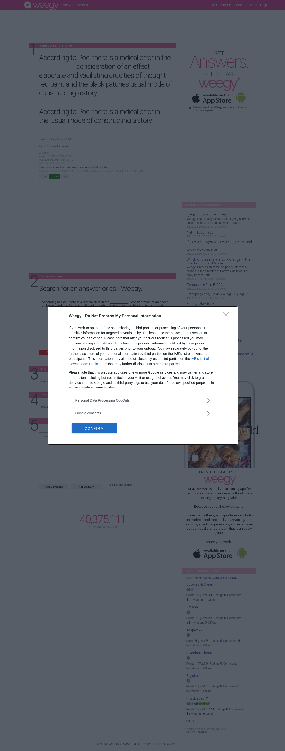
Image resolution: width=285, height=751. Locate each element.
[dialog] (142, 376)
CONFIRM (95, 428)
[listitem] (142, 400)
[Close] (227, 316)
